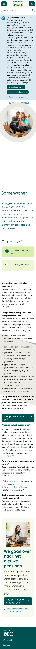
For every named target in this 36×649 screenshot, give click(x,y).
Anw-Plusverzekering (18, 487)
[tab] (18, 251)
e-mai (14, 510)
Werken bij (7, 640)
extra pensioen (15, 481)
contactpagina (8, 456)
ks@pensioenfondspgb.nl (17, 447)
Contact (6, 645)
